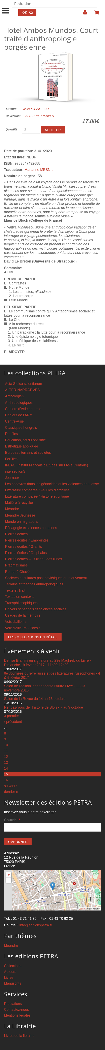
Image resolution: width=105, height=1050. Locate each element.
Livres (8, 978)
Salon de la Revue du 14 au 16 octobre (34, 699)
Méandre (12, 509)
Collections (12, 966)
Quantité (11, 129)
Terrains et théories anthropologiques (34, 584)
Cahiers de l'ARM (18, 415)
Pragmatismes (16, 565)
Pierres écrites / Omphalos (26, 553)
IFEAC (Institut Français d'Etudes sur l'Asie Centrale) (46, 465)
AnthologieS (14, 396)
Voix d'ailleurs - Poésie (22, 628)
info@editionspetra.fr (35, 925)
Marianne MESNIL (39, 170)
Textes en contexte (20, 597)
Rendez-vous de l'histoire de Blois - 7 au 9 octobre (43, 707)
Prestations (13, 1004)
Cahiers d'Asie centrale (23, 409)
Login (83, 14)
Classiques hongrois (21, 428)
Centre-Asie (14, 421)
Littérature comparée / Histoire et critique (37, 496)
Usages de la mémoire (22, 615)
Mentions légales (17, 1015)
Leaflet (82, 908)
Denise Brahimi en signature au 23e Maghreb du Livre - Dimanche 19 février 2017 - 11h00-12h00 (47, 662)
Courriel (12, 820)
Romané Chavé (17, 572)
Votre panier (95, 14)
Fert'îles (11, 459)
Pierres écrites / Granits (23, 547)
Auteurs (10, 972)
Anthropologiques (19, 403)
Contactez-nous (16, 1010)
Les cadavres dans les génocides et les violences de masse (52, 484)
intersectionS (15, 471)
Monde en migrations (21, 522)
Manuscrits (12, 983)
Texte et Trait (15, 590)
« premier (11, 716)
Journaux (12, 478)
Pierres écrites (16, 534)
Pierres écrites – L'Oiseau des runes (33, 559)
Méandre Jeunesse (20, 515)
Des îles (11, 434)
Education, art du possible (25, 440)
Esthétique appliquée (21, 446)
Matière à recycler (19, 503)
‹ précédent (13, 722)
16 (6, 780)
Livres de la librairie (19, 1036)
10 (6, 745)
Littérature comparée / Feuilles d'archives (37, 490)
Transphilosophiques (21, 603)
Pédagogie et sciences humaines (31, 528)
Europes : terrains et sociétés (28, 453)
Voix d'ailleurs (16, 622)
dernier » (11, 792)
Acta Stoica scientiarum (23, 384)
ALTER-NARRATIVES (39, 116)
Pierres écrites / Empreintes (26, 540)
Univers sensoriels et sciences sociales (35, 609)
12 (6, 757)
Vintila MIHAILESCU (35, 109)
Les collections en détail (33, 637)
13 (6, 763)
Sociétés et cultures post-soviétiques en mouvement (46, 578)
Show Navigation (5, 6)
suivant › (11, 786)
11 (6, 751)
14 (6, 768)
